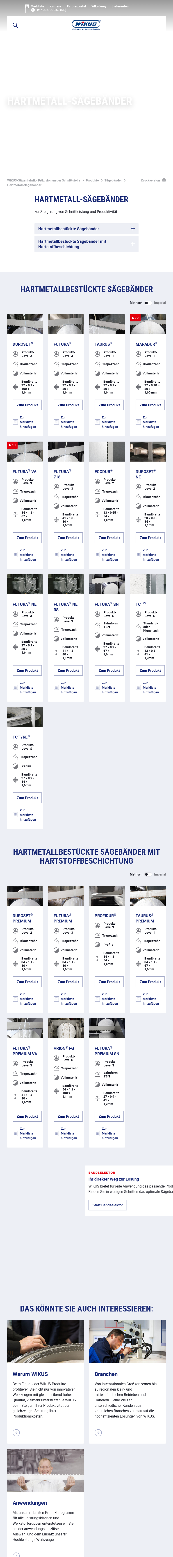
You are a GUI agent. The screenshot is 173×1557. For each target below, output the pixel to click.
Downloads (102, 1548)
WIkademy (98, 6)
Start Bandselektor (32, 1072)
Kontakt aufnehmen (146, 1437)
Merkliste (34, 6)
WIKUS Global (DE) (51, 10)
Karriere (55, 6)
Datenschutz (42, 1548)
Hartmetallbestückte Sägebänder (68, 56)
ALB (62, 1548)
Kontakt (79, 1548)
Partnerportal (76, 6)
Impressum (16, 1548)
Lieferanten (120, 6)
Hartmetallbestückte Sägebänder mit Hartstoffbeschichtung (72, 71)
